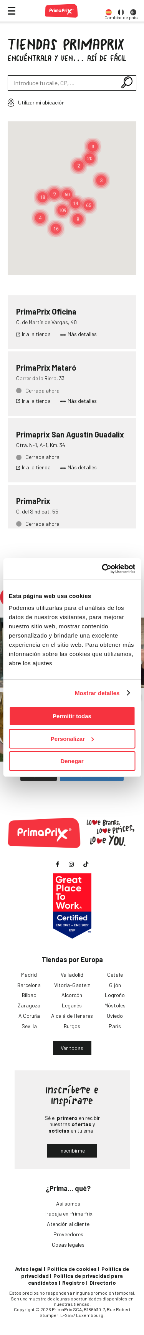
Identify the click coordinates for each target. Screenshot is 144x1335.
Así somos (68, 1203)
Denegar (71, 761)
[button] (62, 210)
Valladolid (72, 974)
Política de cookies (72, 1268)
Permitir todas (72, 716)
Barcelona (29, 985)
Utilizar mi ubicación (36, 102)
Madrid (29, 974)
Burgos (72, 1026)
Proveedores (68, 1234)
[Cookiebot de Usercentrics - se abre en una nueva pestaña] (102, 569)
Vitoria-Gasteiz (72, 985)
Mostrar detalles (97, 693)
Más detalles (78, 334)
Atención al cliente (68, 1224)
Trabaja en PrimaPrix (68, 1213)
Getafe (115, 974)
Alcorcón (71, 995)
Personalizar (72, 738)
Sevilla (29, 1026)
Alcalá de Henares (72, 1015)
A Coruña (29, 1015)
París (115, 1026)
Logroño (115, 995)
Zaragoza (29, 1005)
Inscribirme (72, 1150)
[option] (109, 11)
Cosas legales (68, 1244)
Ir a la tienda (33, 334)
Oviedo (115, 1015)
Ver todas (72, 1048)
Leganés (72, 1005)
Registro (73, 1282)
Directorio (102, 1282)
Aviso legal (29, 1268)
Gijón (115, 985)
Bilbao (29, 995)
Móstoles (115, 1005)
